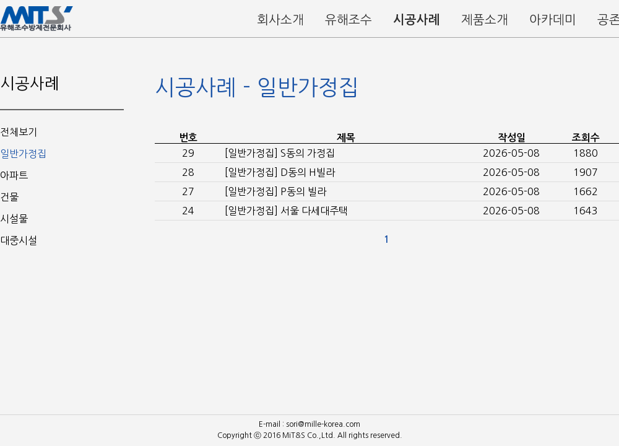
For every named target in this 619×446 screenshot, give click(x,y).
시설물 (14, 219)
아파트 (14, 175)
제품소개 (484, 20)
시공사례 (416, 20)
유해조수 (348, 20)
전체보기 (18, 132)
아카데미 (552, 20)
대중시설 (18, 240)
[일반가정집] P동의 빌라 (275, 191)
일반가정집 (23, 154)
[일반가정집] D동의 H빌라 (280, 172)
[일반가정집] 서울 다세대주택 (286, 211)
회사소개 (280, 20)
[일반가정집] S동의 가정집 (280, 153)
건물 (9, 197)
